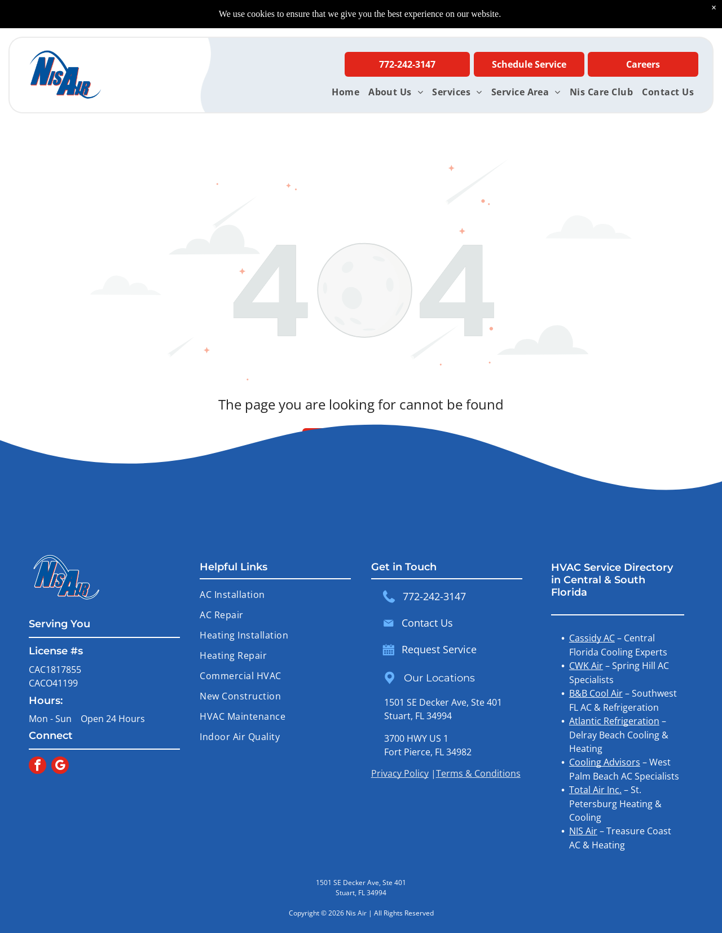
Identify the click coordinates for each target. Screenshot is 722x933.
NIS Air (583, 831)
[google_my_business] (60, 766)
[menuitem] (345, 92)
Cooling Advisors (604, 762)
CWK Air (586, 665)
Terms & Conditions (478, 773)
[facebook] (37, 766)
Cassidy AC (592, 638)
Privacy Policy (400, 773)
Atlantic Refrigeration (614, 721)
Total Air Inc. (595, 790)
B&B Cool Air (596, 693)
